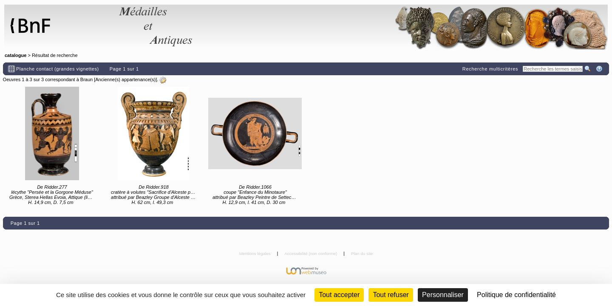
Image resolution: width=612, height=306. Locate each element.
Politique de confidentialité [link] (516, 294)
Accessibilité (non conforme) (311, 253)
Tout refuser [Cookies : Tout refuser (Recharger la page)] (390, 294)
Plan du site (362, 253)
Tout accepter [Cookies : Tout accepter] (339, 294)
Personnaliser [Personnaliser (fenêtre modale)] (443, 294)
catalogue (15, 55)
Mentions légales (255, 253)
